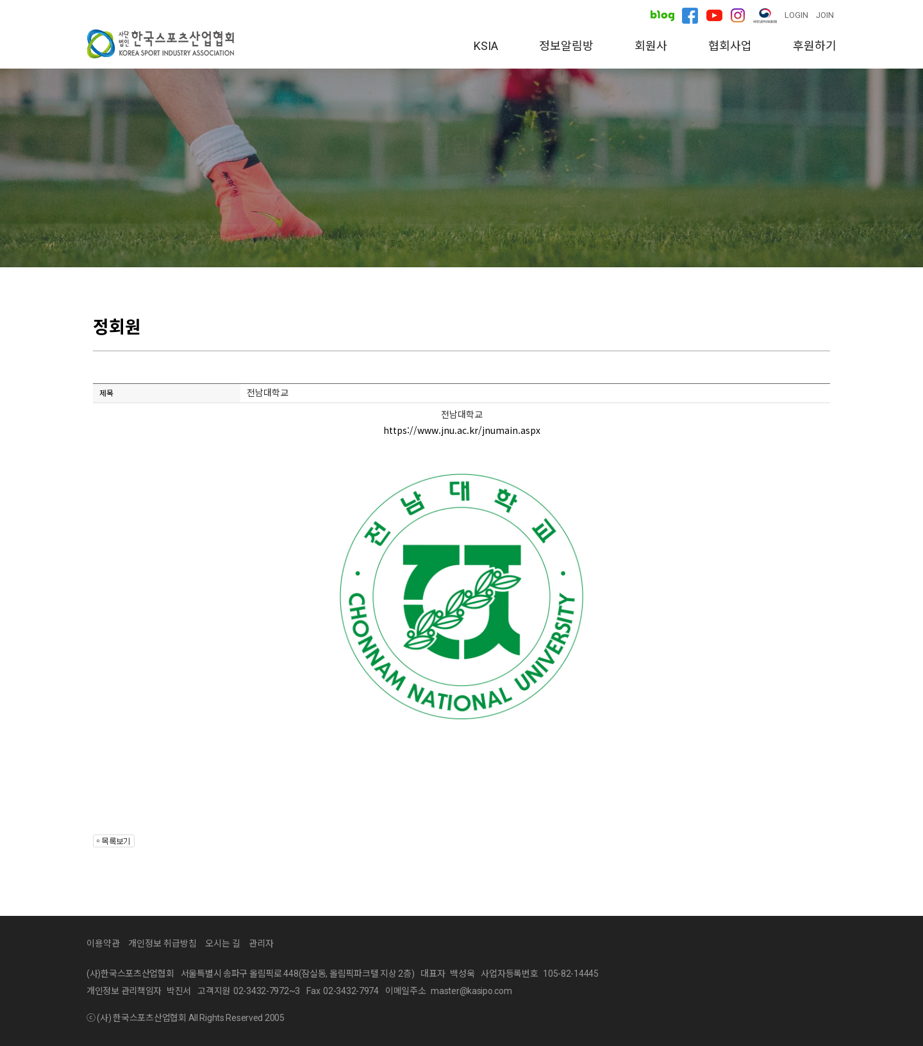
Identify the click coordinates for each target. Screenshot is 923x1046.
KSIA (486, 46)
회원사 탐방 (593, 245)
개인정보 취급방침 (162, 943)
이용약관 (103, 943)
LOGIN (796, 15)
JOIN (825, 15)
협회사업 (730, 46)
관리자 (261, 943)
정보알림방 (566, 46)
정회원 (318, 245)
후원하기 (814, 46)
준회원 (402, 245)
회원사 (651, 46)
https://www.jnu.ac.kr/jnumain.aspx (461, 430)
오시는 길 (222, 943)
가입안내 (491, 245)
